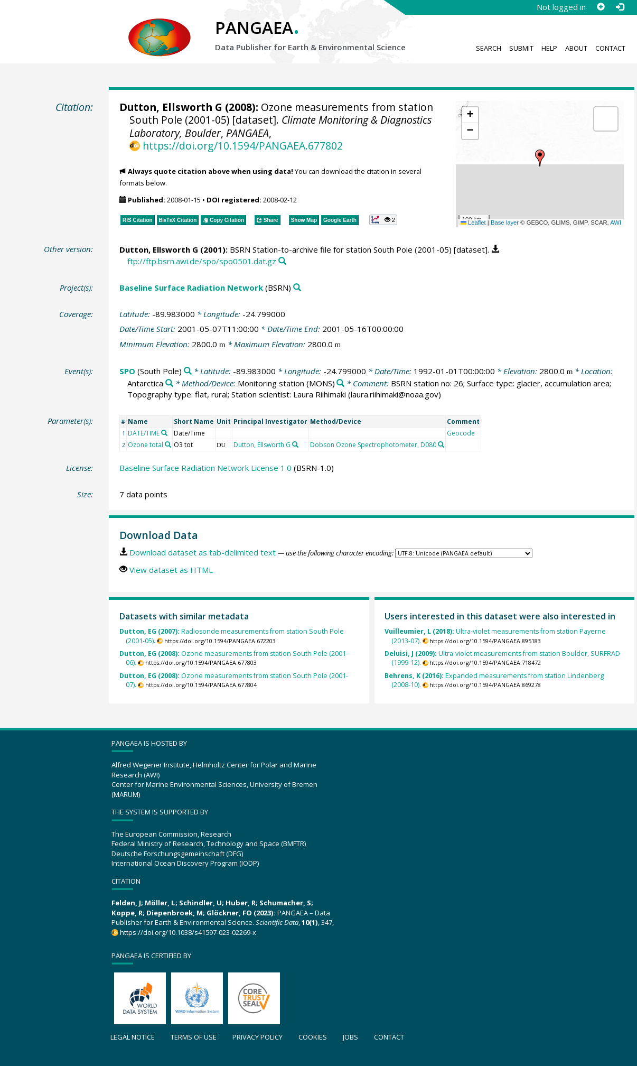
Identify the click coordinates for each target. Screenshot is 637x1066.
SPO (127, 371)
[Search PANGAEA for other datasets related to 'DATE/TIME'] (164, 433)
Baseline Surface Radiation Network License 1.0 (205, 467)
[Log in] (619, 7)
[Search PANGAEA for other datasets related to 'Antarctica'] (169, 383)
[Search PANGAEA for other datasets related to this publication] (282, 261)
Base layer (505, 222)
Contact (610, 48)
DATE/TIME (144, 433)
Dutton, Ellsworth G (170, 107)
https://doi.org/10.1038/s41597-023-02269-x (188, 932)
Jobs (350, 1037)
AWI (615, 222)
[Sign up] (600, 7)
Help (549, 48)
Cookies (312, 1037)
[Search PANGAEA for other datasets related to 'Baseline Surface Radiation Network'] (297, 288)
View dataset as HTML (171, 569)
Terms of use (194, 1037)
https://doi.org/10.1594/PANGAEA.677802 (243, 145)
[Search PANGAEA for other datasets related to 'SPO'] (188, 371)
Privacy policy (257, 1037)
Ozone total (145, 444)
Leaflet (473, 222)
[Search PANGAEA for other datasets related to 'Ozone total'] (168, 444)
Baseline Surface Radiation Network (191, 287)
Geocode (461, 433)
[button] (539, 158)
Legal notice (132, 1037)
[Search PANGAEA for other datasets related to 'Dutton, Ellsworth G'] (295, 444)
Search (488, 48)
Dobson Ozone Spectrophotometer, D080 (373, 444)
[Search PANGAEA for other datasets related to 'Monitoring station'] (340, 383)
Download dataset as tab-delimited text (202, 552)
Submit (521, 48)
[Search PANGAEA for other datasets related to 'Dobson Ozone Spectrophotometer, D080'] (441, 444)
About (576, 48)
